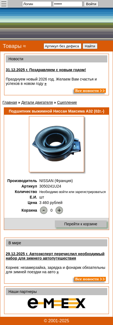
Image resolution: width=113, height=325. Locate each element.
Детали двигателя (37, 102)
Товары (12, 46)
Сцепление (67, 102)
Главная (9, 102)
